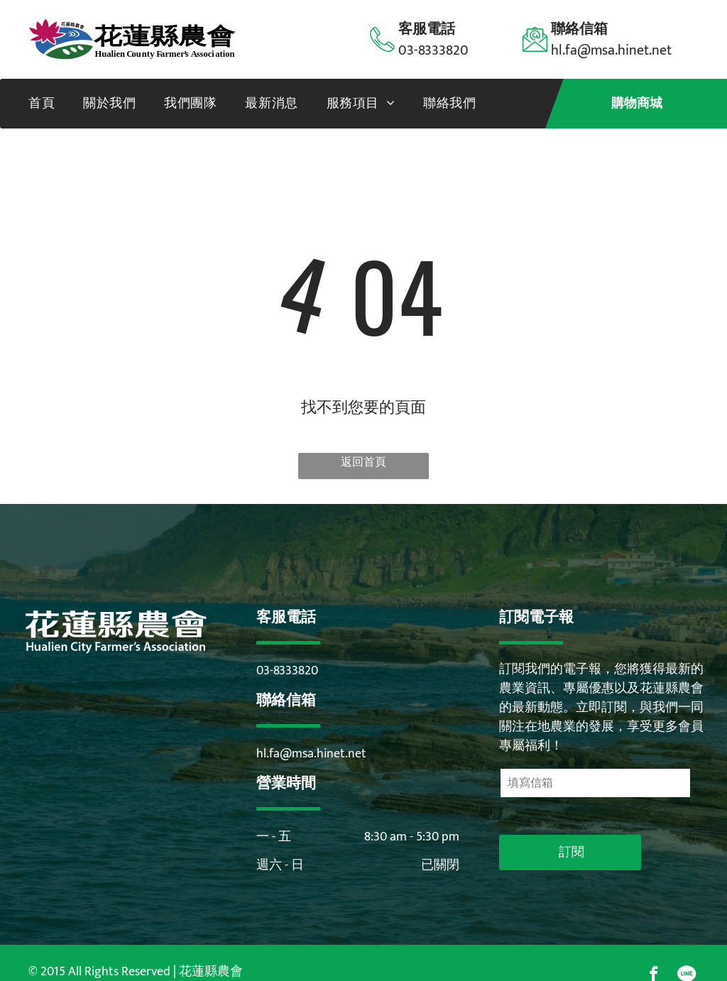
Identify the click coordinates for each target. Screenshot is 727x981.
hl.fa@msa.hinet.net (311, 753)
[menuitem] (41, 103)
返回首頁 (363, 462)
